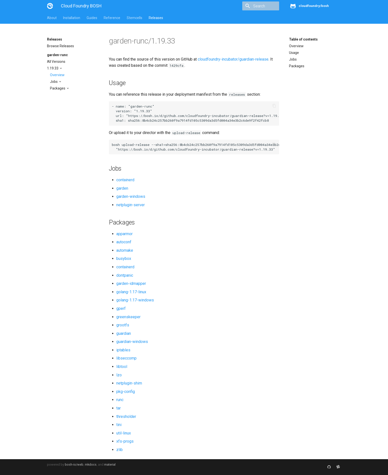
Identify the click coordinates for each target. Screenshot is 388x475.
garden (122, 188)
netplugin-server (130, 205)
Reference (112, 18)
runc (119, 399)
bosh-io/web (74, 464)
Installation (71, 18)
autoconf (123, 242)
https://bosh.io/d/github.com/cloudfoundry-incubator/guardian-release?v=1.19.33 (205, 115)
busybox (123, 258)
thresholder (126, 416)
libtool (121, 366)
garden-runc (57, 55)
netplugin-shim (129, 383)
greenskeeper (128, 317)
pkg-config (125, 391)
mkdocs (91, 464)
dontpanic (124, 275)
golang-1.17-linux (131, 292)
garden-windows (130, 196)
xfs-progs (125, 441)
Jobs (54, 82)
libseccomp (126, 358)
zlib (119, 449)
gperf (121, 308)
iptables (123, 350)
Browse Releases (60, 46)
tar (118, 408)
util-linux (123, 433)
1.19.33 (53, 68)
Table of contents (303, 39)
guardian (123, 333)
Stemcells (134, 18)
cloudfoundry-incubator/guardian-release (233, 59)
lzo (119, 375)
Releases (156, 18)
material (110, 464)
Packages (58, 88)
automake (124, 250)
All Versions (56, 62)
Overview (57, 75)
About (52, 18)
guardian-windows (132, 341)
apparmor (124, 233)
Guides (92, 18)
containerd (125, 180)
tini (118, 424)
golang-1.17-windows (135, 300)
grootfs (122, 325)
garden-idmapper (131, 283)
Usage (294, 53)
